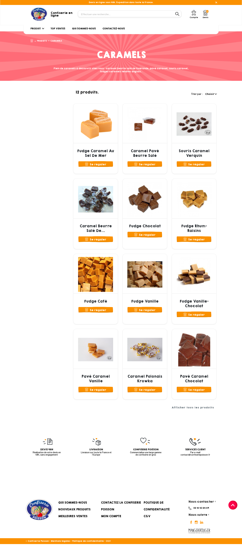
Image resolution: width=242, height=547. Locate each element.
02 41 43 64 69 (201, 510)
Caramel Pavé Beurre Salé (145, 153)
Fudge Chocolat (145, 226)
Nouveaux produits (74, 512)
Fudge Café (95, 302)
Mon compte (111, 519)
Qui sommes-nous (72, 505)
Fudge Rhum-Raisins (194, 229)
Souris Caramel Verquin (194, 153)
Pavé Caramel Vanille (95, 381)
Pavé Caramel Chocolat (194, 381)
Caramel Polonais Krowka (144, 381)
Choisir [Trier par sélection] (210, 94)
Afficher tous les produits (193, 410)
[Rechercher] (130, 14)
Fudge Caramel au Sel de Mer (95, 153)
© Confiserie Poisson (37, 544)
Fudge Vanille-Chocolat (194, 305)
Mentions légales (60, 544)
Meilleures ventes (72, 519)
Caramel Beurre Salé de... (96, 229)
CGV (147, 519)
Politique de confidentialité (88, 544)
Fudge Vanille (145, 302)
